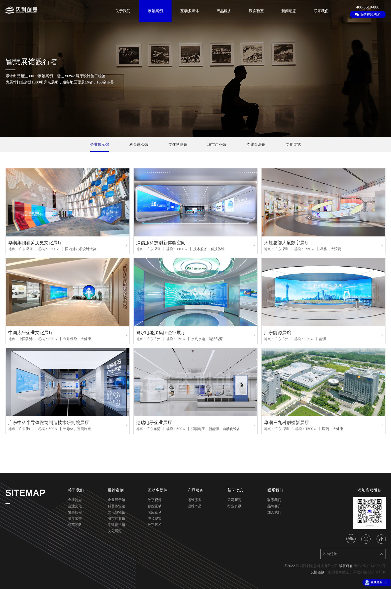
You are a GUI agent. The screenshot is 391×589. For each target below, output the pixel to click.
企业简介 (75, 500)
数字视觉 (155, 500)
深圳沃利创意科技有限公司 (317, 566)
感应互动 (155, 512)
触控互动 (155, 506)
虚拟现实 (155, 518)
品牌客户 (274, 506)
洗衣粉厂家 (377, 572)
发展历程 (75, 512)
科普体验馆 (116, 506)
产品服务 (223, 11)
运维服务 (194, 500)
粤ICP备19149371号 (370, 566)
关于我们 (122, 11)
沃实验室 (256, 11)
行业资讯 (234, 506)
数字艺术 (155, 525)
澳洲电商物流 (338, 572)
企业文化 (75, 506)
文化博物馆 (116, 512)
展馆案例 (155, 11)
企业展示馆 (116, 500)
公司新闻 (234, 500)
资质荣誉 (75, 518)
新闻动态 (288, 11)
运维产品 (194, 506)
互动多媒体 (189, 11)
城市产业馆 (116, 518)
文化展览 (115, 531)
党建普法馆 (116, 525)
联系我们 (321, 11)
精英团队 (75, 525)
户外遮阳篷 (358, 572)
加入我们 (274, 512)
